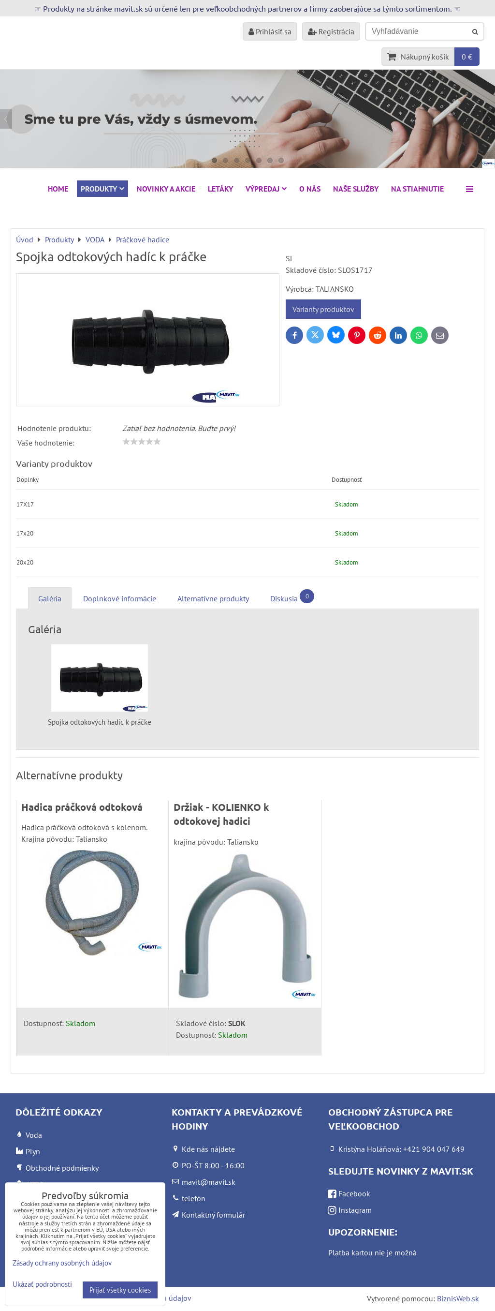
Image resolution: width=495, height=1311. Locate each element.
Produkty (102, 189)
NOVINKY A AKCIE (166, 189)
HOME (58, 189)
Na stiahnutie (417, 189)
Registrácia (331, 31)
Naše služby (356, 189)
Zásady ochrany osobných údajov (62, 1262)
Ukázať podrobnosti (42, 1285)
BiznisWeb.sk (458, 1298)
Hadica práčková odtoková (82, 807)
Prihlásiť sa (269, 31)
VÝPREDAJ (266, 189)
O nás (309, 189)
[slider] (141, 442)
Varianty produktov (323, 309)
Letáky (220, 189)
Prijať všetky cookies (120, 1290)
